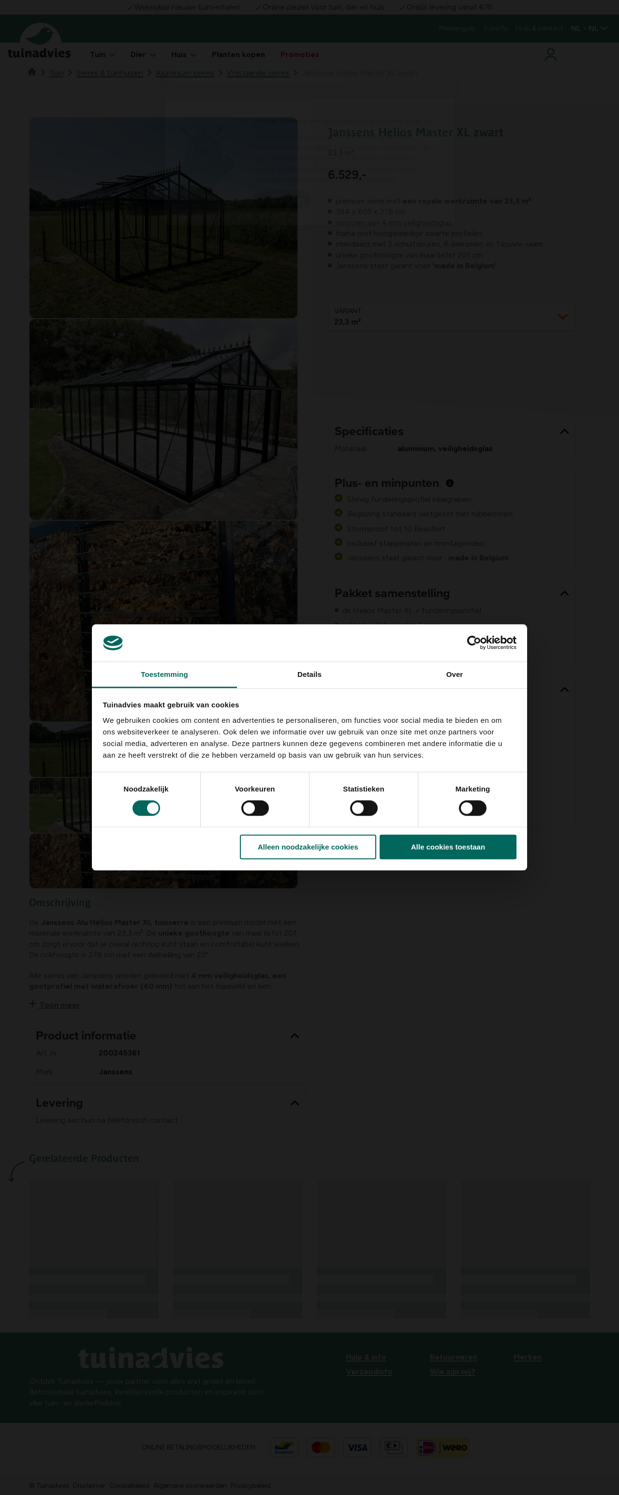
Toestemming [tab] (164, 674)
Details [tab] (309, 674)
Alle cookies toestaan (448, 847)
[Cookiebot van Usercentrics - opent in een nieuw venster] (474, 643)
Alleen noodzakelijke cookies (308, 847)
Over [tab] (454, 674)
